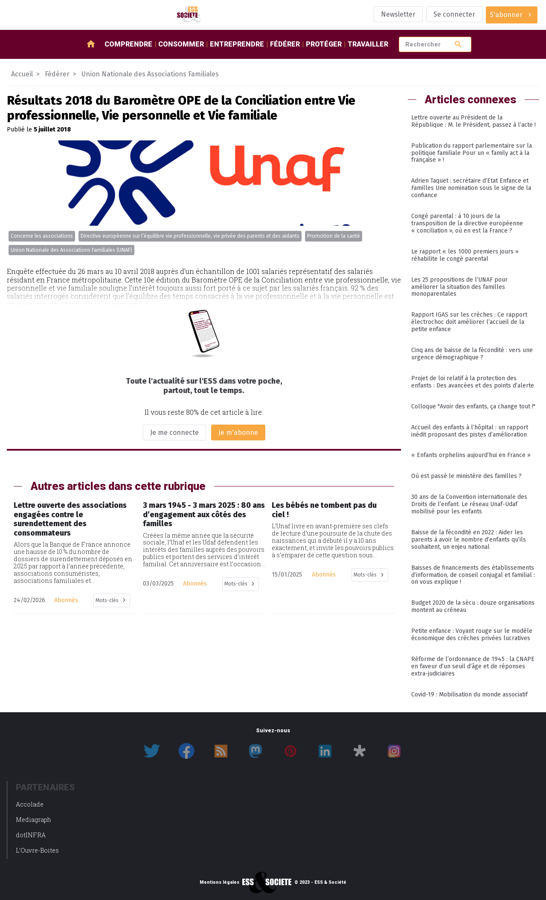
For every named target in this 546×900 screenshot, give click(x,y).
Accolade (30, 804)
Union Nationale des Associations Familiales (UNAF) (71, 250)
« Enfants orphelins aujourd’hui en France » (471, 455)
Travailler (368, 44)
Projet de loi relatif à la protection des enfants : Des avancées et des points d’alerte (472, 382)
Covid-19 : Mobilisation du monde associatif (469, 694)
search (458, 44)
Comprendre (128, 44)
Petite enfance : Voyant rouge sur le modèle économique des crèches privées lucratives (471, 634)
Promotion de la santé (333, 236)
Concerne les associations (42, 236)
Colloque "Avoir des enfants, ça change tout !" (473, 406)
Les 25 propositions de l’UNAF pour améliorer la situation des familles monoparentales (459, 287)
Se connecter (454, 14)
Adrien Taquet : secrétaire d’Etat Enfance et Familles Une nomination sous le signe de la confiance (471, 188)
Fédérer (285, 44)
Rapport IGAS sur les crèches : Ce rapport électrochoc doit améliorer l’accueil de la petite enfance (469, 322)
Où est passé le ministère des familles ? (466, 476)
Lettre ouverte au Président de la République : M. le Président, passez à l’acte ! (473, 121)
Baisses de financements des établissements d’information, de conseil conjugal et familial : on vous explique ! (473, 575)
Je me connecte (174, 432)
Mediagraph (33, 820)
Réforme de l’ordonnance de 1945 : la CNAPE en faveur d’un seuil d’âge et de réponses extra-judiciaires (472, 666)
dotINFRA (31, 835)
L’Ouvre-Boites (37, 850)
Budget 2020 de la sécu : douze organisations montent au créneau (472, 606)
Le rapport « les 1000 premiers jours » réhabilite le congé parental (465, 255)
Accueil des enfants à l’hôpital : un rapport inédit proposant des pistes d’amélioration (469, 431)
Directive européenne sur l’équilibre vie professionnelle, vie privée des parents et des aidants (190, 236)
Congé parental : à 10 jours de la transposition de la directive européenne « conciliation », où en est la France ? (467, 223)
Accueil (22, 74)
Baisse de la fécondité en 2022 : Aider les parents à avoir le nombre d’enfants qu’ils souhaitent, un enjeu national (468, 539)
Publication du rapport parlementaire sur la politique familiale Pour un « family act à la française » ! (471, 153)
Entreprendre (237, 44)
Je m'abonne (238, 432)
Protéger (324, 44)
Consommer (181, 44)
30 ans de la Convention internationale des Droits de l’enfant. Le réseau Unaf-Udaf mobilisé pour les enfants (469, 504)
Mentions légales (219, 882)
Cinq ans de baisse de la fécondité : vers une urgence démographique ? (472, 354)
